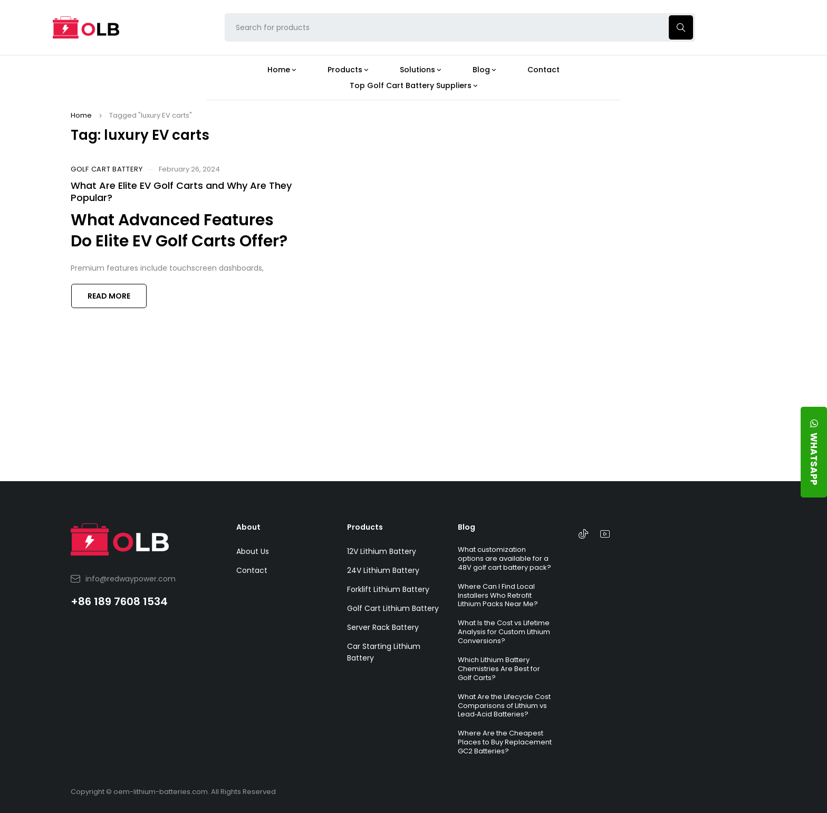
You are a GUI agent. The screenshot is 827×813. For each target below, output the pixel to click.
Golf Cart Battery (107, 169)
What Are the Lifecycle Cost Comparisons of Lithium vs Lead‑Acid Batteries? (504, 706)
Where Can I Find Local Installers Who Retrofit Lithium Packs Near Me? (498, 595)
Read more (109, 296)
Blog (466, 527)
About (248, 527)
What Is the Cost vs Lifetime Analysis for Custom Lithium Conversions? (504, 632)
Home (81, 115)
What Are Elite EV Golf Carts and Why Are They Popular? (181, 191)
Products (365, 527)
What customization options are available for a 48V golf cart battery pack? (504, 558)
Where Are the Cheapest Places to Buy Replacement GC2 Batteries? (505, 742)
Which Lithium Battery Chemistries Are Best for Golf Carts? (499, 669)
